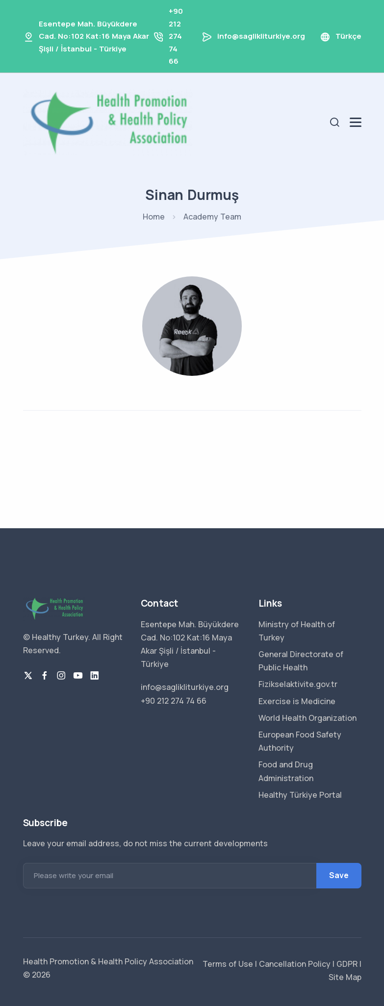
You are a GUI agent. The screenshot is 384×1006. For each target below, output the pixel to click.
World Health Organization (307, 717)
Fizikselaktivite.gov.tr (297, 684)
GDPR (346, 963)
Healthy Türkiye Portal (300, 794)
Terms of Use (228, 963)
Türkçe (348, 36)
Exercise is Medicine (296, 701)
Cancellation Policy (294, 963)
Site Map (345, 977)
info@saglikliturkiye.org (261, 36)
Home (154, 216)
